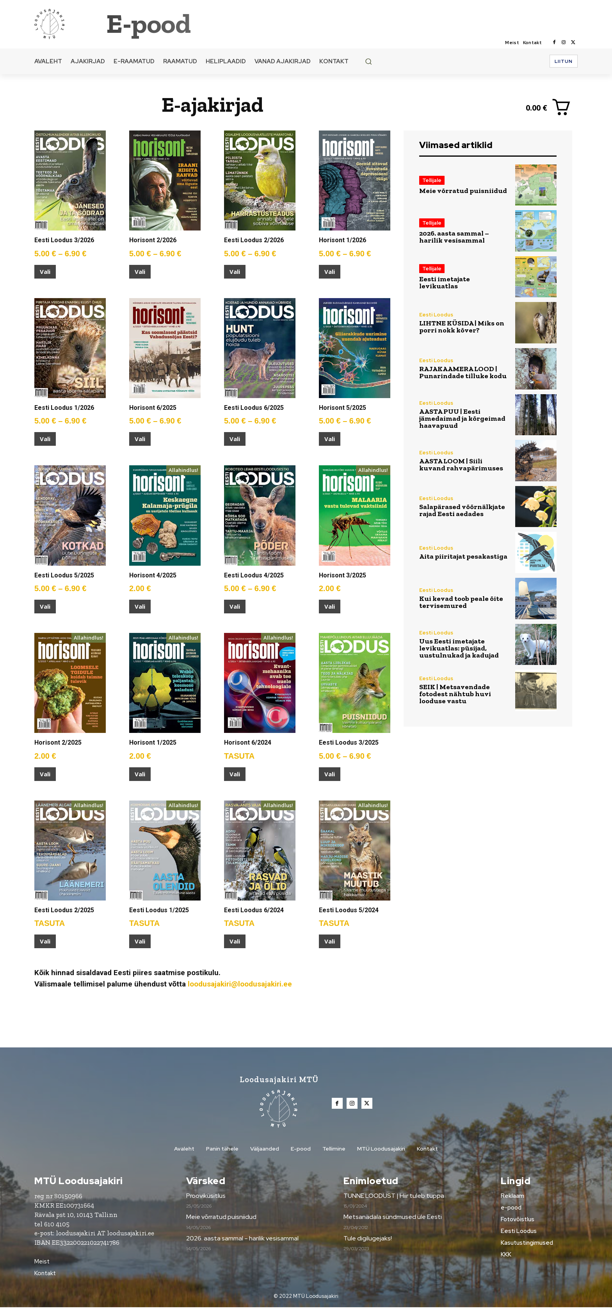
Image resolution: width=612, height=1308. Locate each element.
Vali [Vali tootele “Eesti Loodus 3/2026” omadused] (45, 271)
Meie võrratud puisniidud (463, 190)
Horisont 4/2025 (152, 575)
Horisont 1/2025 (152, 742)
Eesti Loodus (436, 314)
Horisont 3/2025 (342, 575)
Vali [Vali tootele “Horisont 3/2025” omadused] (329, 606)
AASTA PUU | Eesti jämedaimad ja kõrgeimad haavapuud (462, 418)
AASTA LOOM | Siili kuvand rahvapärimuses (461, 464)
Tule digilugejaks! (367, 1239)
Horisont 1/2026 (342, 240)
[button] (368, 61)
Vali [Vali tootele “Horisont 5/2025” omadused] (329, 439)
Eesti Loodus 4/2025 (254, 575)
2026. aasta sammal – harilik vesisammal (454, 237)
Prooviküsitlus (206, 1196)
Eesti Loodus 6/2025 (254, 407)
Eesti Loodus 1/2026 (64, 407)
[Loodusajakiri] (69, 23)
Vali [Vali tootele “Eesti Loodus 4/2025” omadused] (235, 606)
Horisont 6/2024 (247, 742)
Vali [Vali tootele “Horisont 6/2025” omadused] (140, 439)
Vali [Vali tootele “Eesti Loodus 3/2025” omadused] (329, 774)
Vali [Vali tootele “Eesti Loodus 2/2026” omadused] (235, 271)
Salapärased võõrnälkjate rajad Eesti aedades (462, 510)
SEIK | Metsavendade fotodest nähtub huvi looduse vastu (455, 694)
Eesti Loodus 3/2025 (349, 742)
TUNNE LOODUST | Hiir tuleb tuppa (393, 1196)
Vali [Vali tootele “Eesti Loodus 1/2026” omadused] (45, 439)
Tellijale (431, 180)
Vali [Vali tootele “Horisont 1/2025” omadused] (140, 774)
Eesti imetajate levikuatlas (444, 282)
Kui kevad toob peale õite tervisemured (461, 602)
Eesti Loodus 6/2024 (254, 910)
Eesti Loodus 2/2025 (64, 910)
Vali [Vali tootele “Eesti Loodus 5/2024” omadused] (329, 941)
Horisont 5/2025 (342, 407)
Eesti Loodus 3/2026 (64, 240)
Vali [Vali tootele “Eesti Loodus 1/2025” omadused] (140, 941)
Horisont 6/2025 (152, 407)
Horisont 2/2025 (58, 742)
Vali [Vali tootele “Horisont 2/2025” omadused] (45, 774)
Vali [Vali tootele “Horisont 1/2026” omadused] (329, 271)
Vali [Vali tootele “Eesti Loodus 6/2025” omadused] (235, 439)
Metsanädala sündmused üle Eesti (392, 1217)
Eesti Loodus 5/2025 (64, 575)
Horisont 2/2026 (152, 240)
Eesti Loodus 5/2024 (349, 910)
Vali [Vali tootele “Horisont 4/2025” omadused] (140, 606)
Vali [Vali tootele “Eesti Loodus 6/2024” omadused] (235, 941)
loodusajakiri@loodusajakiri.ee (240, 983)
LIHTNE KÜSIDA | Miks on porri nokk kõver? (461, 326)
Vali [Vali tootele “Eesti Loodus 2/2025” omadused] (45, 941)
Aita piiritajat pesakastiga (463, 556)
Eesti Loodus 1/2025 (159, 910)
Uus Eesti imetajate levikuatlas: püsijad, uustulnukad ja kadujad (459, 648)
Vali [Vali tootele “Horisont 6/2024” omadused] (235, 774)
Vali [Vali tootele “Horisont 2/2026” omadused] (140, 271)
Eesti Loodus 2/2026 (254, 240)
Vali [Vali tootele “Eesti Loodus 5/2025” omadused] (45, 606)
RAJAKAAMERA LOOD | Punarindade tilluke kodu (463, 372)
